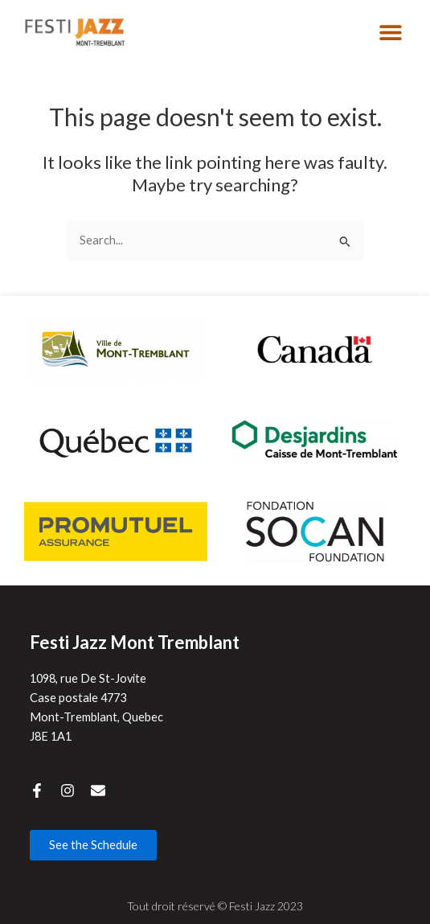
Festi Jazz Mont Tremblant (135, 642)
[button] (390, 32)
